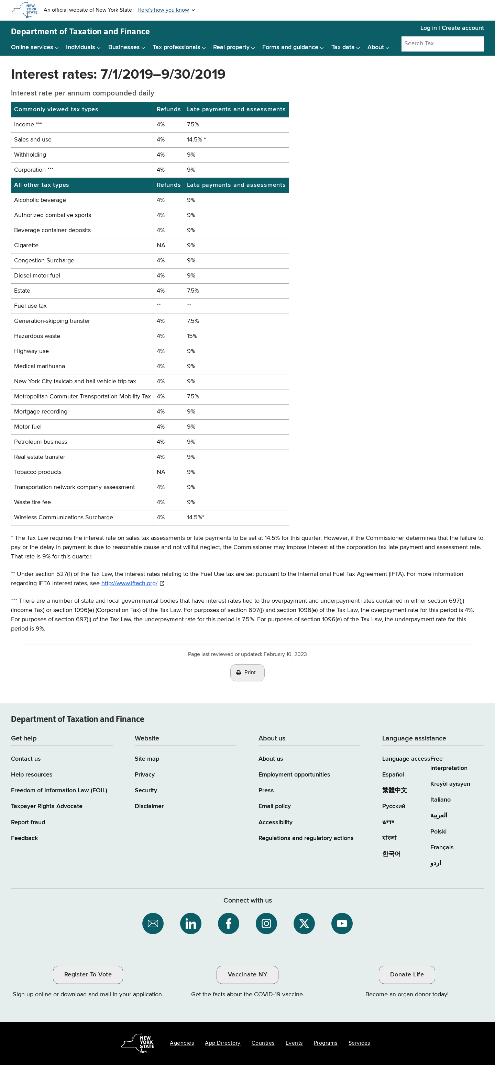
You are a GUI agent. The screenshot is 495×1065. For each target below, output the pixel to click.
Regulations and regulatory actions (306, 838)
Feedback (24, 838)
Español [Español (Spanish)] (393, 775)
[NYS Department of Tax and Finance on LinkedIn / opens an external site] (190, 923)
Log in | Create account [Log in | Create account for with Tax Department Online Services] (452, 28)
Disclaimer (149, 806)
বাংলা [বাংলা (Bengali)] (389, 838)
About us (270, 759)
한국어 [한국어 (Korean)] (391, 854)
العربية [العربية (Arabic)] (438, 816)
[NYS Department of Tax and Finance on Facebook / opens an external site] (228, 923)
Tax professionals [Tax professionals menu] (176, 47)
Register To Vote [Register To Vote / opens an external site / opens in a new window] (88, 975)
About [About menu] (375, 47)
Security (146, 791)
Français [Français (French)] (442, 848)
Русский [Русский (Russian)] (393, 806)
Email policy (274, 806)
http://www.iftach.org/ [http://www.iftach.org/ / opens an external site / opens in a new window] (129, 583)
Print (250, 673)
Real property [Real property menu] (231, 47)
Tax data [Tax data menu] (343, 47)
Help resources (32, 775)
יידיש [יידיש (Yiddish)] (388, 822)
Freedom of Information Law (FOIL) (59, 791)
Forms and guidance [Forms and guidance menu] (290, 47)
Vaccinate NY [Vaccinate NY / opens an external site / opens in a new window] (247, 975)
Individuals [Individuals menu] (80, 47)
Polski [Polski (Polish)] (438, 832)
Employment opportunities (294, 775)
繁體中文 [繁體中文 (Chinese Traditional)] (394, 791)
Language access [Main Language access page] (406, 759)
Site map (147, 759)
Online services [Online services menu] (32, 47)
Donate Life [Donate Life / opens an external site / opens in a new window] (407, 975)
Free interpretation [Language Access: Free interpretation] (449, 763)
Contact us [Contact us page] (26, 759)
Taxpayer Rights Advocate (46, 806)
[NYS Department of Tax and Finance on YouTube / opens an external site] (342, 923)
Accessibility (275, 822)
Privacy (145, 775)
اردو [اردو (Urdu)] (435, 863)
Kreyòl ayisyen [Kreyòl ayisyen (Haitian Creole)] (450, 784)
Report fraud (28, 822)
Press (266, 791)
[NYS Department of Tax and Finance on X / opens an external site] (304, 923)
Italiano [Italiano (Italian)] (440, 800)
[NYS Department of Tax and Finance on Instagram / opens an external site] (266, 923)
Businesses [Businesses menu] (124, 47)
